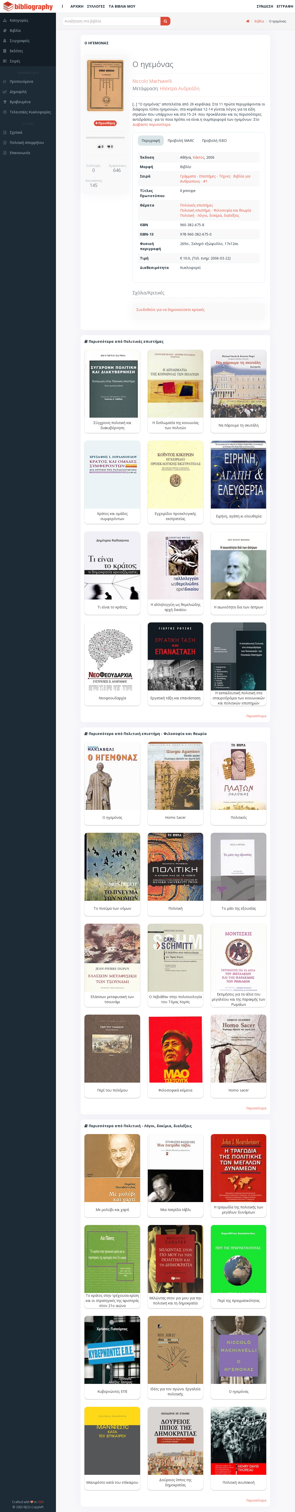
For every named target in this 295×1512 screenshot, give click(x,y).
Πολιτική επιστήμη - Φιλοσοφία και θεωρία (215, 210)
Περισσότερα (256, 716)
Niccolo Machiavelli (152, 81)
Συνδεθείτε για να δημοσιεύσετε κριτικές (170, 309)
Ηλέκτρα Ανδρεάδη (179, 88)
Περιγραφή (151, 140)
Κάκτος (198, 157)
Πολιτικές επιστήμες (196, 205)
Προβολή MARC (181, 140)
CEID (40, 1502)
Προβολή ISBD (214, 140)
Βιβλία (259, 21)
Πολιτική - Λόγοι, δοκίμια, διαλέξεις (209, 215)
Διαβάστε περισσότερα (151, 124)
